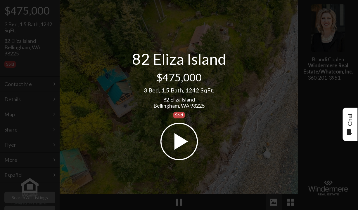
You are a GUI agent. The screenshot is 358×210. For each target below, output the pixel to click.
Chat (349, 124)
